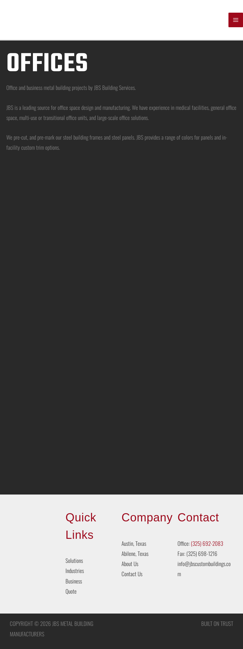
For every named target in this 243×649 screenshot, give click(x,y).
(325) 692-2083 (207, 543)
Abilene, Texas (135, 554)
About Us (130, 564)
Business (73, 581)
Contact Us (132, 574)
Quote (71, 591)
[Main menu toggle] (235, 20)
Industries (74, 571)
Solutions (74, 561)
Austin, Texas (134, 543)
